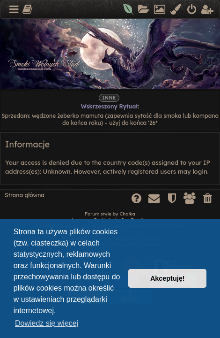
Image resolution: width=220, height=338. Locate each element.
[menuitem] (129, 9)
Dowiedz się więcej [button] (46, 323)
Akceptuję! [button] (167, 278)
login (199, 171)
